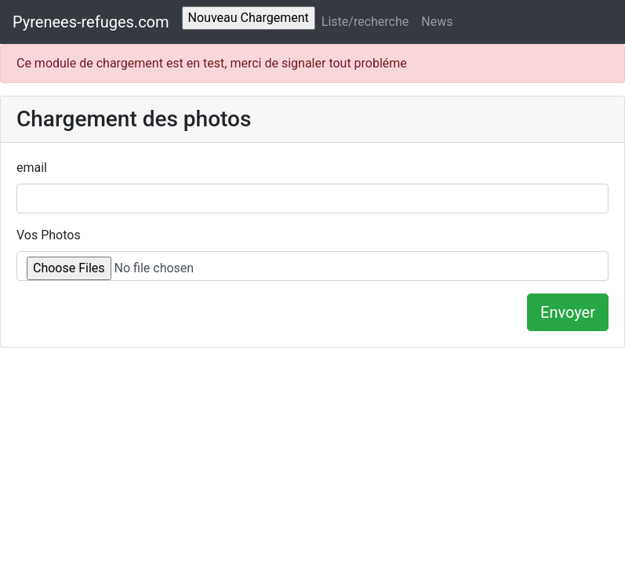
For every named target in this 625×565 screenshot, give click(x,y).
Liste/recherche (365, 21)
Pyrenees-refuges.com (91, 22)
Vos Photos (48, 235)
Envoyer (567, 312)
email (31, 167)
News (436, 21)
